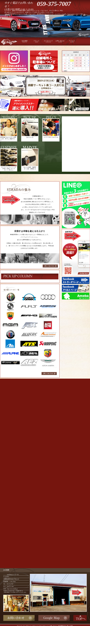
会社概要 (25, 41)
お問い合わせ (60, 41)
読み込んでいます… (30, 473)
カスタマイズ (48, 41)
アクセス (72, 41)
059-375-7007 (54, 3)
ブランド (36, 41)
